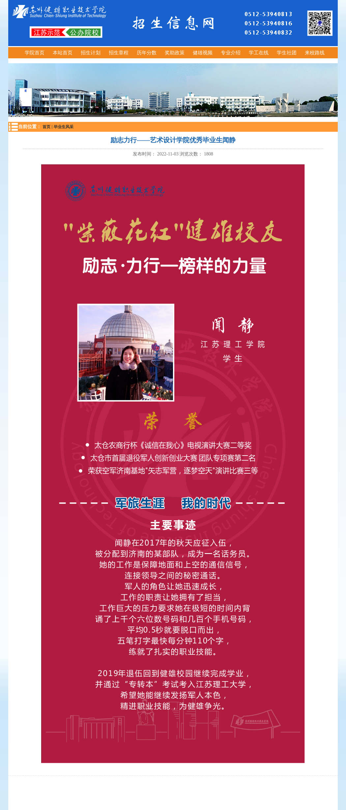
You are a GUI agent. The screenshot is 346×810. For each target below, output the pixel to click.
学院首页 (34, 52)
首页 (46, 127)
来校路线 (315, 52)
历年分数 (147, 52)
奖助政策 (175, 52)
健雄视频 (203, 52)
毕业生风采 (63, 127)
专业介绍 (231, 52)
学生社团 (287, 52)
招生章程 (119, 52)
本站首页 (62, 52)
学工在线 (259, 52)
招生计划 (91, 52)
